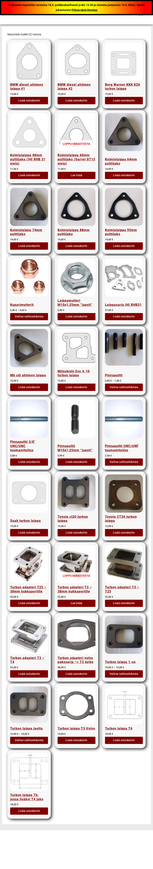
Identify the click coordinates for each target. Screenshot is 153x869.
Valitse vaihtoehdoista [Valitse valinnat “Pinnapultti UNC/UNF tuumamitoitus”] (123, 472)
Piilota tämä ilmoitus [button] (84, 10)
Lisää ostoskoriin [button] (29, 101)
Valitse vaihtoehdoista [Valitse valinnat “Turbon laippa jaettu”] (29, 762)
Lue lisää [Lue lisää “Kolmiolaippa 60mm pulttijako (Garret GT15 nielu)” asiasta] (76, 178)
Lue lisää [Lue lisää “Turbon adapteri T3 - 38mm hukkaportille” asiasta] (76, 620)
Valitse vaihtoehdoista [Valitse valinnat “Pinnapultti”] (123, 395)
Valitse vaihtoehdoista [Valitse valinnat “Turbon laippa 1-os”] (123, 691)
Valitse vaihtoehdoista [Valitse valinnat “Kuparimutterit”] (29, 322)
